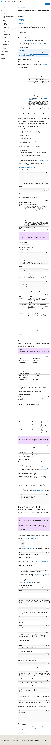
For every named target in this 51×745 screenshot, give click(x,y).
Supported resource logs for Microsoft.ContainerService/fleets (37, 491)
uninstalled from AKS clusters (38, 153)
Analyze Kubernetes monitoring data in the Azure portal (34, 728)
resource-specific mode (38, 490)
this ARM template (37, 574)
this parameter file (45, 574)
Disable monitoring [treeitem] (7, 31)
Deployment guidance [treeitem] (7, 23)
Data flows (29, 352)
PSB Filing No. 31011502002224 (17, 740)
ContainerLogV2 (41, 325)
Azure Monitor (23, 7)
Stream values (43, 334)
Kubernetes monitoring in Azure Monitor (31, 26)
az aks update (46, 160)
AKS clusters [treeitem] (6, 28)
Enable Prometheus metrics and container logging (26, 20)
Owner (34, 43)
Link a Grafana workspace (31, 124)
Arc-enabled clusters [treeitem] (7, 30)
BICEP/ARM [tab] (23, 146)
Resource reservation (38, 521)
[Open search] (49, 1)
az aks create (40, 160)
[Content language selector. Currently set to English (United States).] (5, 738)
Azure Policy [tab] (38, 146)
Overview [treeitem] (5, 21)
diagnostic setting (26, 477)
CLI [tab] (19, 146)
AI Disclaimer (44, 740)
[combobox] (8, 7)
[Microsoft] (1, 1)
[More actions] (49, 7)
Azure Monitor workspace (25, 75)
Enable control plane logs (23, 21)
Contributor (28, 40)
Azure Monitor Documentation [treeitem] (6, 9)
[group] (34, 179)
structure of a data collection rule (34, 351)
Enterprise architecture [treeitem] (6, 45)
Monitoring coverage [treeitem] (6, 44)
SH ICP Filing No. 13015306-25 (6, 740)
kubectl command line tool (25, 582)
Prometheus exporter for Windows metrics (30, 538)
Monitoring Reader (26, 46)
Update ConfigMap (46, 468)
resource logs (34, 476)
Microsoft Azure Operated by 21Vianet (34, 740)
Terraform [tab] (27, 146)
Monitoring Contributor (35, 46)
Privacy (25, 740)
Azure (19, 7)
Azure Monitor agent (23, 119)
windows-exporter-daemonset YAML (25, 536)
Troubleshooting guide (44, 726)
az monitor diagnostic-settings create (28, 484)
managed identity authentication (33, 131)
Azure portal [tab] (33, 146)
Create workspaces (22, 19)
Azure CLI (23, 485)
